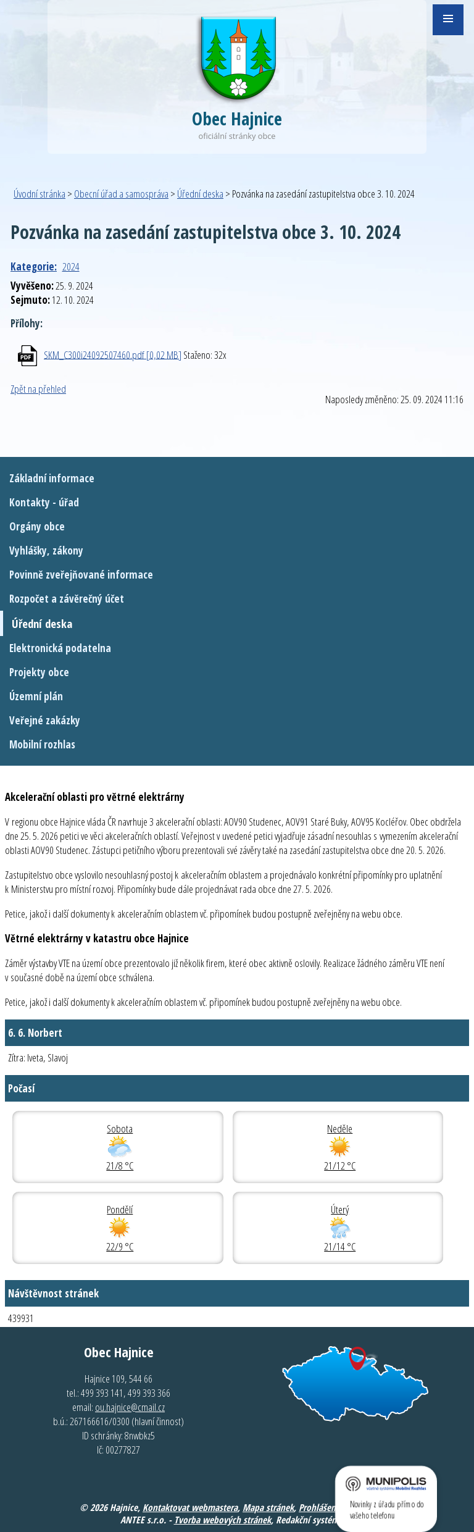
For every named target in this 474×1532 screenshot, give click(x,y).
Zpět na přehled (38, 389)
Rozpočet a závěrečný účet (66, 599)
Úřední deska (200, 193)
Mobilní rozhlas (42, 744)
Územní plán (36, 696)
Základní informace (51, 478)
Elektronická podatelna (60, 648)
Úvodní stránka (39, 193)
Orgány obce (37, 526)
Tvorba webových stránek (222, 1519)
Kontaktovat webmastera (190, 1507)
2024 (71, 266)
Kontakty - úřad (44, 502)
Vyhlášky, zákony (46, 550)
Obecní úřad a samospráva (121, 193)
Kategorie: (33, 266)
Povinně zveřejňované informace (81, 574)
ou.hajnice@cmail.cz (130, 1407)
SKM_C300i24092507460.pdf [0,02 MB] (112, 354)
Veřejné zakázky (44, 720)
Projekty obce (39, 672)
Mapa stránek (268, 1507)
